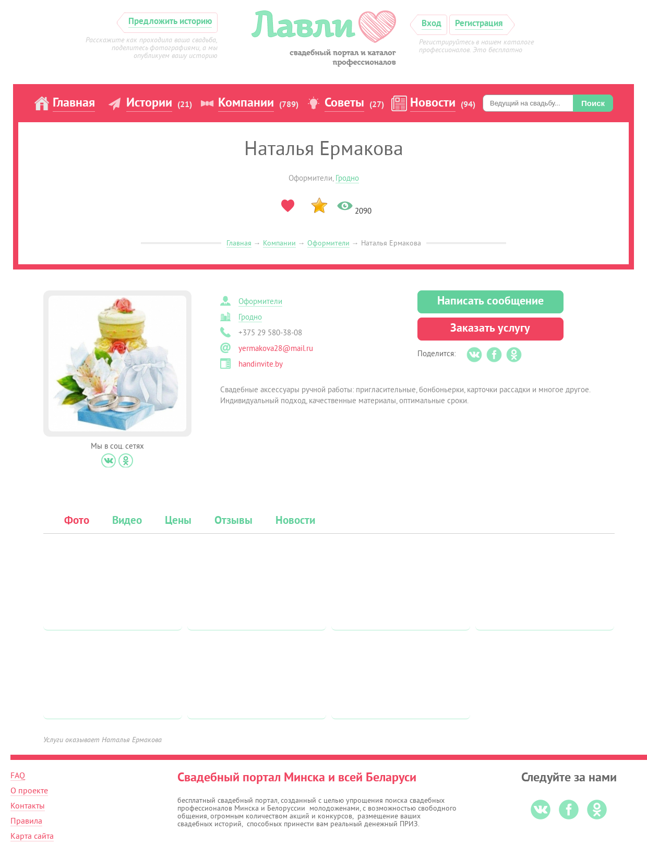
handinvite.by (260, 364)
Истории (149, 103)
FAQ (17, 775)
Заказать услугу (490, 329)
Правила (26, 821)
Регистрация (479, 23)
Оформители (328, 243)
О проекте (29, 790)
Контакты (27, 806)
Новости (433, 103)
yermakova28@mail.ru (275, 348)
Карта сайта (32, 836)
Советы (344, 103)
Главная (74, 103)
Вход (431, 23)
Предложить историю (170, 21)
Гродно (347, 178)
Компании (246, 103)
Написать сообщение (490, 302)
